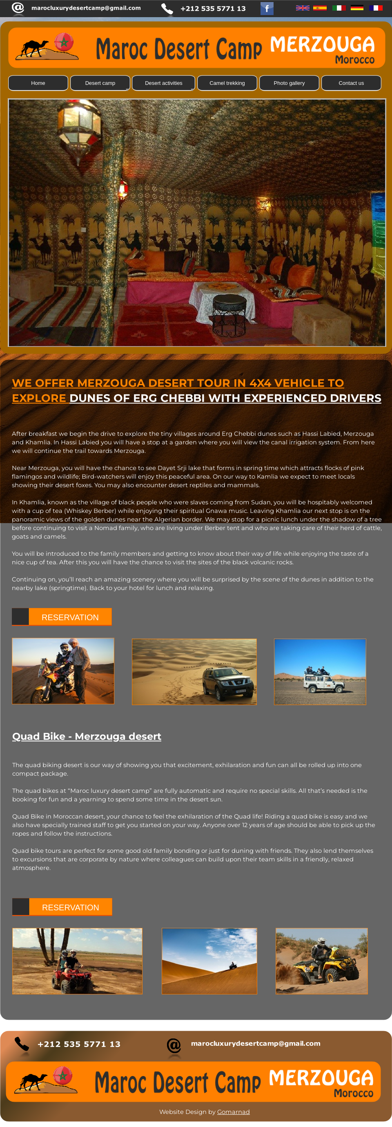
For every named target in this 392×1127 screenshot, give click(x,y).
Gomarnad (233, 1112)
